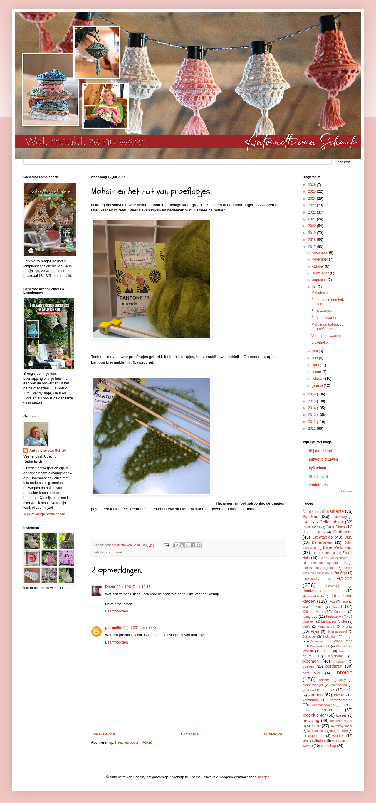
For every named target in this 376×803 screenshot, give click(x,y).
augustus (320, 280)
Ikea (332, 601)
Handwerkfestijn (314, 596)
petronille (113, 628)
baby (327, 651)
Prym (315, 631)
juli (315, 287)
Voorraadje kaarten (326, 336)
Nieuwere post (104, 734)
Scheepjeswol (337, 631)
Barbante (335, 511)
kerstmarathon (341, 700)
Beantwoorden (116, 611)
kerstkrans (311, 700)
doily (342, 680)
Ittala (345, 601)
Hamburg (332, 586)
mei (315, 358)
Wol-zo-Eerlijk (320, 646)
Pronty (347, 626)
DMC (348, 537)
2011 (312, 428)
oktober (318, 266)
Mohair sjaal (320, 293)
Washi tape (343, 641)
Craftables (342, 532)
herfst (348, 690)
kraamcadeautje (322, 705)
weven (308, 746)
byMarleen (317, 468)
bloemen (311, 661)
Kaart (337, 606)
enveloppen (338, 685)
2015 (312, 401)
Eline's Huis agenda (319, 568)
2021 (312, 219)
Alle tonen (346, 491)
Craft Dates (336, 527)
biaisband (335, 656)
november (320, 259)
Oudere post (273, 734)
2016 (312, 394)
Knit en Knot (313, 612)
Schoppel (309, 636)
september (321, 273)
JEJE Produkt (313, 607)
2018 (312, 240)
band (342, 651)
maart (317, 372)
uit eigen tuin (313, 736)
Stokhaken (329, 636)
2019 (312, 233)
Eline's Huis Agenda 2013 (335, 558)
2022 (312, 212)
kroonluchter (314, 715)
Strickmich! (318, 476)
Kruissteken (334, 616)
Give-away (311, 579)
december (320, 253)
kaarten (315, 695)
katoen (339, 695)
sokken (313, 725)
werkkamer (340, 740)
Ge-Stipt (340, 573)
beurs (307, 656)
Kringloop (310, 616)
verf (305, 740)
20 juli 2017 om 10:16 (133, 587)
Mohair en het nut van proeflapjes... (328, 326)
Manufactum (326, 626)
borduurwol (311, 673)
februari (318, 379)
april (316, 365)
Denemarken (322, 542)
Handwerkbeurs (315, 591)
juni (315, 351)
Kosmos (340, 612)
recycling (311, 720)
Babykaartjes (321, 311)
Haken (344, 578)
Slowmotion (320, 342)
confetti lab (318, 485)
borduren (334, 666)
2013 (312, 415)
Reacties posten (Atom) (133, 742)
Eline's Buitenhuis (323, 553)
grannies (328, 690)
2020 (312, 226)
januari (318, 386)
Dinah (110, 587)
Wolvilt (308, 651)
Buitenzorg (339, 517)
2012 (312, 422)
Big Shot (311, 516)
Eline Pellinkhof (337, 547)
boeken (308, 666)
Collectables (331, 522)
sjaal (118, 552)
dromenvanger (313, 685)
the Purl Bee (339, 731)
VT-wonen (318, 641)
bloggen (339, 661)
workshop (328, 746)
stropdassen (316, 731)
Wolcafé (342, 646)
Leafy (306, 626)
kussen (341, 715)
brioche (324, 680)
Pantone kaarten (324, 318)
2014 (312, 408)
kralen (347, 705)
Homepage (189, 734)
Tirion (348, 636)
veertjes (338, 736)
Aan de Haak (312, 511)
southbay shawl (341, 726)
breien (109, 552)
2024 (312, 198)
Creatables (322, 537)
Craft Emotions (314, 532)
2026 (312, 185)
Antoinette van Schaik (47, 450)
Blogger (263, 777)
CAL (306, 522)
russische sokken (341, 721)
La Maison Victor (334, 621)
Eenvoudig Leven (323, 459)
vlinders (320, 741)
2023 (312, 205)
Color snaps (311, 527)
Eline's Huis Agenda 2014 (327, 563)
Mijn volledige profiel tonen (44, 514)
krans (327, 710)
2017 (312, 247)
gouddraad (309, 690)
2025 (312, 191)
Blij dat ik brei (320, 451)
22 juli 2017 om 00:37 (140, 628)
